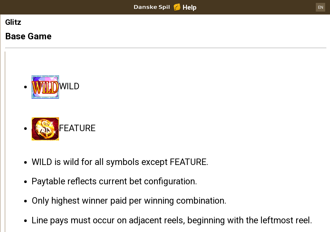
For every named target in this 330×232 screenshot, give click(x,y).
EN (320, 7)
